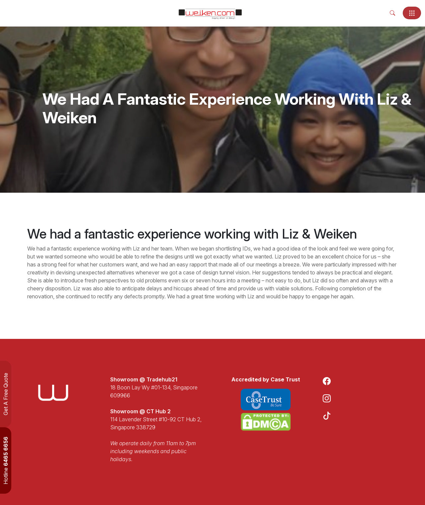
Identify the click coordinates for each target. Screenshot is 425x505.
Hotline (5, 460)
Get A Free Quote (5, 394)
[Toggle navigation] (412, 13)
